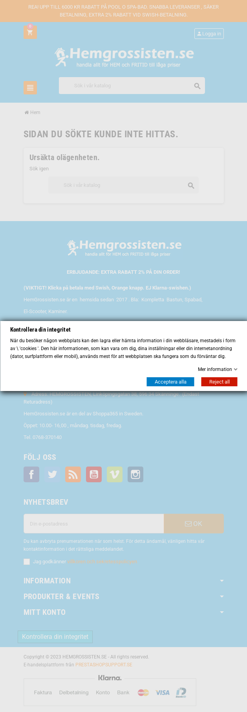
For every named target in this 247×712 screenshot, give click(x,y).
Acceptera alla (170, 382)
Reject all (219, 382)
